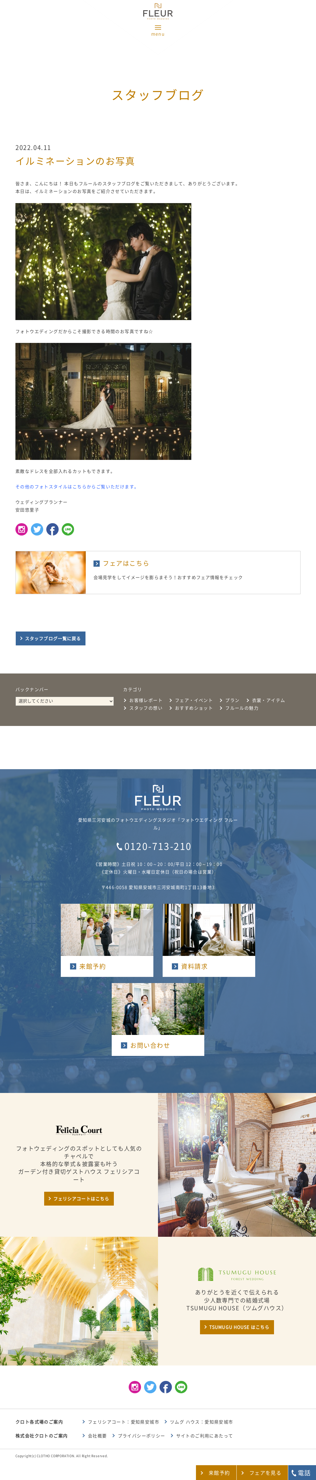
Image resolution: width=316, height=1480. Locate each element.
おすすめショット (194, 708)
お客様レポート (146, 700)
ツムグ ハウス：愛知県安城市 (201, 1422)
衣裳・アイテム (268, 700)
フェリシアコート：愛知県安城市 (123, 1422)
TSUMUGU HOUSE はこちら (239, 1327)
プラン (232, 700)
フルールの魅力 (242, 708)
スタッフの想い (146, 708)
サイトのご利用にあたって (204, 1436)
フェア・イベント (194, 700)
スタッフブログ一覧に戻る (53, 638)
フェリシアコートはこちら (81, 1199)
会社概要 (97, 1436)
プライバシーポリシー (141, 1436)
